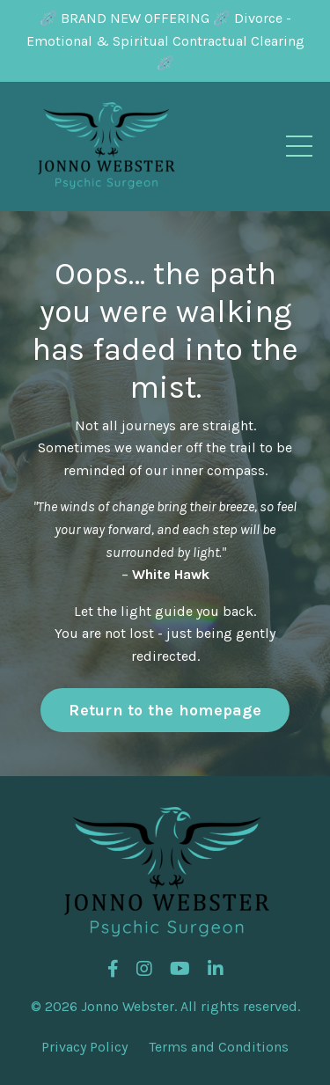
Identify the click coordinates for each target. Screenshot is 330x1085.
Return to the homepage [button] (165, 710)
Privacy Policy (84, 1046)
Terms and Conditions (219, 1046)
